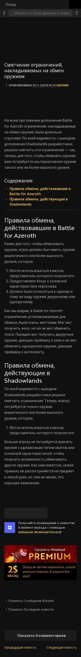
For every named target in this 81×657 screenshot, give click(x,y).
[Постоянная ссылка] (42, 513)
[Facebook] (20, 513)
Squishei (62, 85)
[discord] (9, 527)
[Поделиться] (76, 13)
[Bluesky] (9, 513)
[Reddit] (31, 513)
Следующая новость (61, 647)
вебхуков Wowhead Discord (39, 532)
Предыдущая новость (20, 647)
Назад (10, 4)
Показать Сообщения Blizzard (31, 601)
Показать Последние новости (30, 609)
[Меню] (4, 13)
